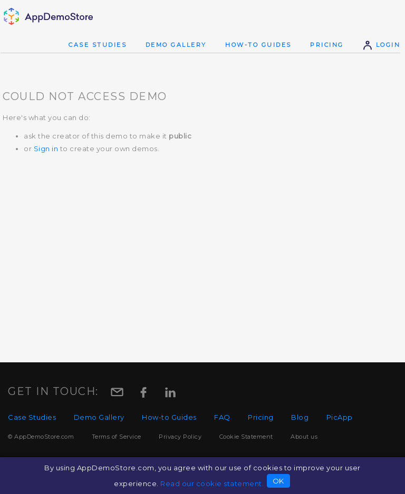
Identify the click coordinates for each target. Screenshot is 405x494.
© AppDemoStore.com (41, 436)
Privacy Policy (180, 436)
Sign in (46, 148)
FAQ (222, 417)
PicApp (339, 417)
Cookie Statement (246, 436)
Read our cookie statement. (212, 483)
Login (381, 44)
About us (304, 436)
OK (278, 481)
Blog (299, 417)
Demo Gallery (176, 44)
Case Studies (98, 44)
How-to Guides (258, 44)
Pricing (327, 44)
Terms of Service (116, 436)
